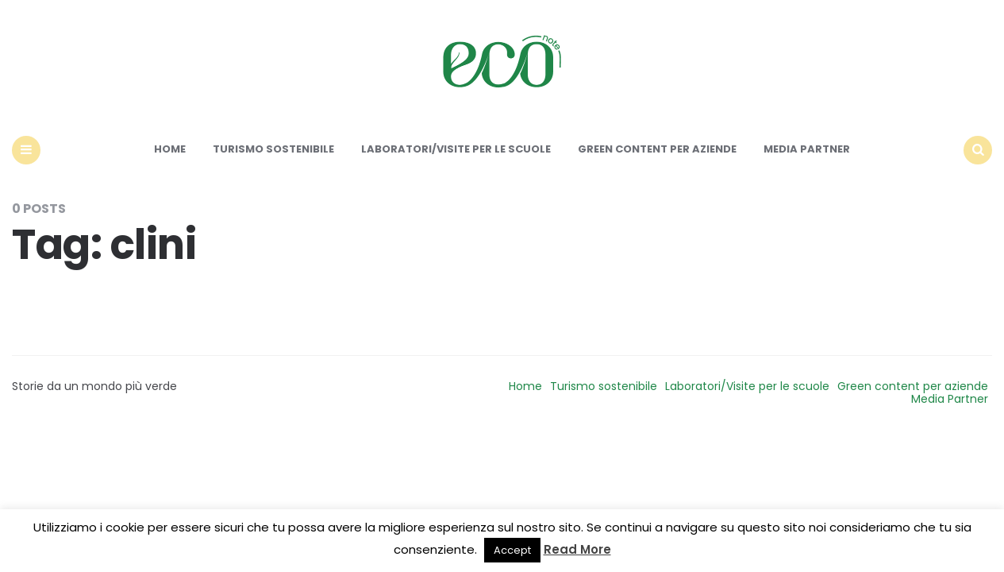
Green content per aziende (657, 149)
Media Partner (807, 149)
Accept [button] (512, 550)
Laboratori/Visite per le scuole (456, 149)
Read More (577, 549)
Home (170, 149)
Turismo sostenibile (273, 149)
